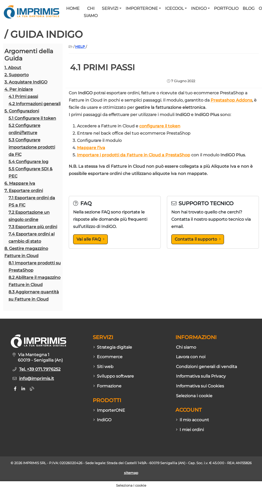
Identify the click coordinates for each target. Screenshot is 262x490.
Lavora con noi (190, 356)
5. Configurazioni (21, 111)
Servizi (110, 8)
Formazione (107, 386)
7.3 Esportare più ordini (33, 226)
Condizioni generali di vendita (206, 366)
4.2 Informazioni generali (34, 103)
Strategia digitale (112, 347)
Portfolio (226, 8)
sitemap (131, 473)
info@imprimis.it (36, 378)
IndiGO (199, 8)
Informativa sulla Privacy (201, 376)
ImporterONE (142, 8)
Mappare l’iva (91, 147)
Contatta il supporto (198, 239)
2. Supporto (16, 74)
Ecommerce (107, 356)
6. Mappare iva (19, 183)
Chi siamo (91, 12)
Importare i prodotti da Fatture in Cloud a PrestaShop (133, 154)
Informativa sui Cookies (200, 386)
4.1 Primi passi (23, 96)
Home (73, 8)
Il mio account (192, 419)
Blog (249, 8)
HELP (80, 46)
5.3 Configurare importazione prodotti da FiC (32, 147)
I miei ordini (190, 429)
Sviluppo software (113, 376)
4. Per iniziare (18, 89)
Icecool (174, 8)
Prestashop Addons (231, 100)
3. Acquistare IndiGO (25, 82)
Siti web (103, 366)
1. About (12, 67)
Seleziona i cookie (194, 395)
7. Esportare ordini (23, 190)
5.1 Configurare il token (32, 118)
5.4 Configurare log (28, 161)
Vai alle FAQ (90, 239)
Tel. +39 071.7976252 (39, 369)
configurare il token (159, 126)
